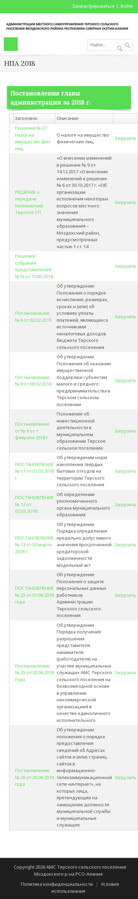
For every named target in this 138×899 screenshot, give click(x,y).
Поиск (127, 45)
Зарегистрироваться (93, 6)
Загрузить (125, 138)
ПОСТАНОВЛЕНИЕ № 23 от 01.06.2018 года (34, 595)
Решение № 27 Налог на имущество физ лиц (32, 138)
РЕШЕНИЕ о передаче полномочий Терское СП (29, 202)
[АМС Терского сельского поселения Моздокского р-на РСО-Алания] (69, 25)
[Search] (110, 45)
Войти (127, 6)
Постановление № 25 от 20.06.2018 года (34, 673)
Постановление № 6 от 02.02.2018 (33, 316)
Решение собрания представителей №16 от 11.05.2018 (34, 266)
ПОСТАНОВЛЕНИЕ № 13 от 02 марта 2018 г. (34, 545)
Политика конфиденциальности (57, 884)
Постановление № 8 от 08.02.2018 (33, 380)
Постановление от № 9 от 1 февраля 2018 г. (32, 431)
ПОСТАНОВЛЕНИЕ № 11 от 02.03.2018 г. (34, 471)
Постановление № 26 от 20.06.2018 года (34, 777)
